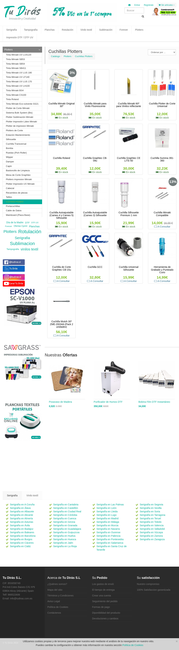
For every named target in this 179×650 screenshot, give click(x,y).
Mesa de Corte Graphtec (18, 175)
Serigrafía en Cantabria (65, 504)
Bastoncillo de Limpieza (18, 170)
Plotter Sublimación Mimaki (19, 117)
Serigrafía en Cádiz (20, 546)
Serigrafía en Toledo (150, 522)
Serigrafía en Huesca (64, 539)
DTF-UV (34, 223)
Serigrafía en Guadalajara (67, 528)
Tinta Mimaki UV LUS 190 (19, 72)
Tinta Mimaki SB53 (15, 59)
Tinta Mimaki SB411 (16, 68)
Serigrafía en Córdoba (65, 515)
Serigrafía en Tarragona (152, 515)
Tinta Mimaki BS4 (14, 90)
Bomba (9, 148)
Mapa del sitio (54, 589)
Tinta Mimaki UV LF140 (17, 77)
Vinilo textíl (32, 495)
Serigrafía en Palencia (109, 535)
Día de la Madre (14, 222)
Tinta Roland (12, 99)
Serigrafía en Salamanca (110, 542)
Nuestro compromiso (148, 584)
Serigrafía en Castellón (65, 508)
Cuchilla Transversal (16, 144)
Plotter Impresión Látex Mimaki (21, 121)
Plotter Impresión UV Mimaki (20, 184)
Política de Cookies (57, 607)
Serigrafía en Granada (65, 525)
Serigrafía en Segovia (151, 504)
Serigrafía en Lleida (107, 511)
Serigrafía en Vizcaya (151, 532)
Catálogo (55, 56)
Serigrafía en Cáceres (22, 542)
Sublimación (105, 29)
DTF (27, 222)
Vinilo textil (86, 29)
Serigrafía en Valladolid (152, 528)
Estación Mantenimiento (18, 135)
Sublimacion (22, 243)
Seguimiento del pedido (105, 601)
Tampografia (13, 249)
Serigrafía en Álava (20, 508)
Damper (10, 161)
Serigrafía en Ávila (20, 525)
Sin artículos (167, 5)
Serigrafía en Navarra (108, 528)
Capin (9, 166)
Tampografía (31, 29)
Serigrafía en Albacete (22, 511)
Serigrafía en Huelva (64, 535)
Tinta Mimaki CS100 (16, 95)
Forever (124, 29)
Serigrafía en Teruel (150, 518)
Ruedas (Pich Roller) (16, 152)
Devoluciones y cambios (105, 618)
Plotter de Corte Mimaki (18, 108)
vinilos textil (29, 249)
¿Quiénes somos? (57, 584)
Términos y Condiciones (60, 595)
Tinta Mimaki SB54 (15, 63)
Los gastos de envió (103, 584)
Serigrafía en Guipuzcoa (66, 532)
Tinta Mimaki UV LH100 (18, 86)
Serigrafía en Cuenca (64, 518)
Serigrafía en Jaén (63, 542)
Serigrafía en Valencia (152, 525)
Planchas (50, 29)
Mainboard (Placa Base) (18, 215)
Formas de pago (101, 607)
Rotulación (67, 29)
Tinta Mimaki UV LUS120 (18, 54)
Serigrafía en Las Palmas (110, 504)
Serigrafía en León (107, 508)
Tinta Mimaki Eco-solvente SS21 (22, 104)
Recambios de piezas (16, 192)
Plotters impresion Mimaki (19, 179)
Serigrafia (22, 238)
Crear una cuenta (101, 595)
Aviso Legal (53, 601)
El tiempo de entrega (103, 589)
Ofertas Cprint (20, 226)
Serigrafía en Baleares (22, 532)
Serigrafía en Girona (64, 522)
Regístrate (148, 5)
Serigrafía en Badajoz (21, 528)
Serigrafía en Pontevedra (110, 539)
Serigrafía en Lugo (107, 515)
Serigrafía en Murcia (107, 525)
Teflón (9, 197)
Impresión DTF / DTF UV (19, 37)
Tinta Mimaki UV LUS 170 (19, 81)
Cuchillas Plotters (83, 56)
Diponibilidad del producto (106, 612)
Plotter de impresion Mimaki (20, 126)
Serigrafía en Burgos (21, 539)
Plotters (139, 29)
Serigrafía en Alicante (21, 515)
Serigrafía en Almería (21, 518)
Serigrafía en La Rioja (65, 546)
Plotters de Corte (14, 130)
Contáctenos (54, 612)
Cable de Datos (14, 210)
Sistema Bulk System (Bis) (19, 112)
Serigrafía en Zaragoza (152, 539)
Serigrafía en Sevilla (150, 508)
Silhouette (11, 139)
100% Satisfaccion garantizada (153, 589)
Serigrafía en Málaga (108, 522)
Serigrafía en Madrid (108, 518)
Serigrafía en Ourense (109, 532)
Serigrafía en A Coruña (22, 504)
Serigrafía (11, 29)
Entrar (137, 5)
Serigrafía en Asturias (21, 522)
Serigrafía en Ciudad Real (67, 511)
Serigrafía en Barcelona (22, 535)
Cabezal (10, 188)
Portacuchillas (13, 206)
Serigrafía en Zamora (151, 535)
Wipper (9, 157)
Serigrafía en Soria (150, 511)
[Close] (177, 641)
